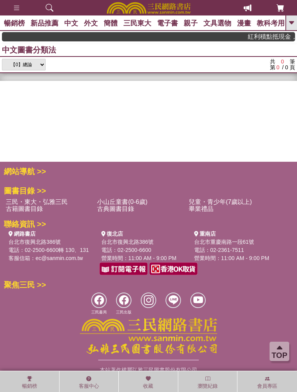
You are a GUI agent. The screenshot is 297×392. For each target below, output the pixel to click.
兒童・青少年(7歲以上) (220, 202)
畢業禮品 (201, 208)
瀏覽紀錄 (208, 382)
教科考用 (271, 23)
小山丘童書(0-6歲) (122, 202)
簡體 (111, 23)
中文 (71, 23)
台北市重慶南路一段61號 (224, 242)
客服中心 (89, 382)
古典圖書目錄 (115, 208)
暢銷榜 (14, 23)
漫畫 (244, 23)
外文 (91, 23)
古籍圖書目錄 (24, 208)
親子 (191, 23)
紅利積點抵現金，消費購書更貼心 (274, 36)
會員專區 (267, 382)
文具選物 (217, 23)
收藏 (148, 382)
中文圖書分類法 (29, 50)
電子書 (167, 23)
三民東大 (137, 23)
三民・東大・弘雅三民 (37, 202)
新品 (44, 23)
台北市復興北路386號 (35, 242)
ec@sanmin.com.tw (59, 258)
